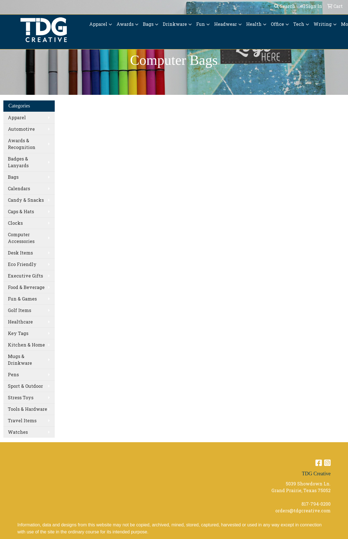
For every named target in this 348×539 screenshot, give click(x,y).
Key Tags (18, 333)
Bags (13, 177)
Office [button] (277, 24)
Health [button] (254, 24)
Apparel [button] (98, 24)
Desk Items (20, 253)
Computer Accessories (21, 237)
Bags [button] (148, 24)
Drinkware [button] (175, 24)
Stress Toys (20, 397)
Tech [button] (298, 24)
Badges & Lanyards (18, 162)
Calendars (19, 188)
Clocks (15, 223)
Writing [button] (322, 24)
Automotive (21, 129)
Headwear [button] (225, 24)
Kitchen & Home (26, 345)
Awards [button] (125, 24)
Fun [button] (200, 24)
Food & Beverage (26, 287)
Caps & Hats (21, 211)
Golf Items (19, 310)
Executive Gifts (25, 276)
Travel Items (22, 420)
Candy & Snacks (26, 200)
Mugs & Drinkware (20, 359)
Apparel (17, 117)
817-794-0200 (316, 504)
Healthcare (20, 322)
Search (284, 6)
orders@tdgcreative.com (303, 510)
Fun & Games (22, 299)
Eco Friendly (22, 264)
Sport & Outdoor (25, 386)
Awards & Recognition (21, 143)
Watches (18, 432)
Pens (13, 374)
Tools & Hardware (27, 409)
